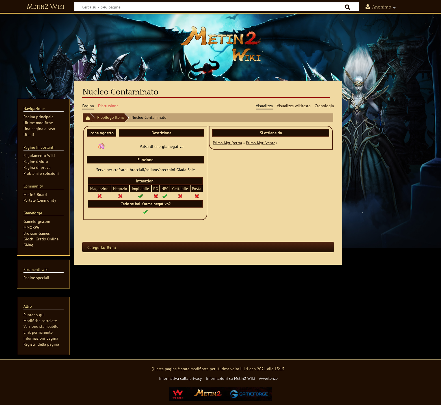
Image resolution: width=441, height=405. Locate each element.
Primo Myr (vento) (261, 142)
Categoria (95, 247)
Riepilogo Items (110, 117)
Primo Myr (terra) (227, 142)
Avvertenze (268, 378)
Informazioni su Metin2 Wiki (230, 378)
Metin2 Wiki (45, 7)
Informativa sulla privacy (180, 378)
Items (111, 247)
